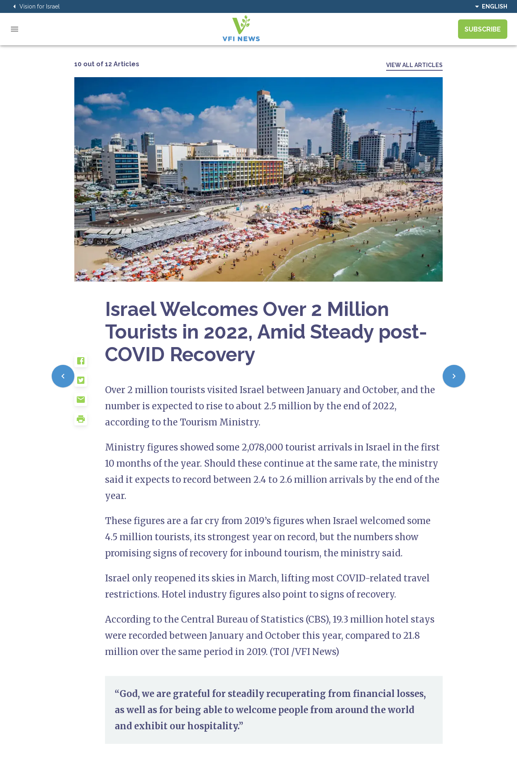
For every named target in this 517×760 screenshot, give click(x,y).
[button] (89, 364)
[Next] (454, 376)
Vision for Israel (35, 6)
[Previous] (63, 376)
